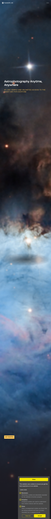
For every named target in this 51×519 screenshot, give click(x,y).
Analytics (24, 499)
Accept (40, 515)
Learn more (23, 489)
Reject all (27, 515)
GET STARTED (9, 437)
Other (23, 506)
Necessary (25, 493)
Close (33, 479)
